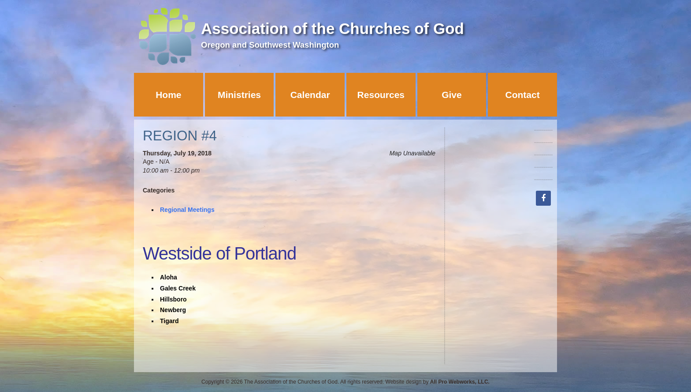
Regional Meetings (187, 209)
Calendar (310, 95)
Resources (381, 95)
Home (168, 95)
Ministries (239, 95)
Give (452, 95)
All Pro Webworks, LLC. (460, 382)
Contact (522, 95)
